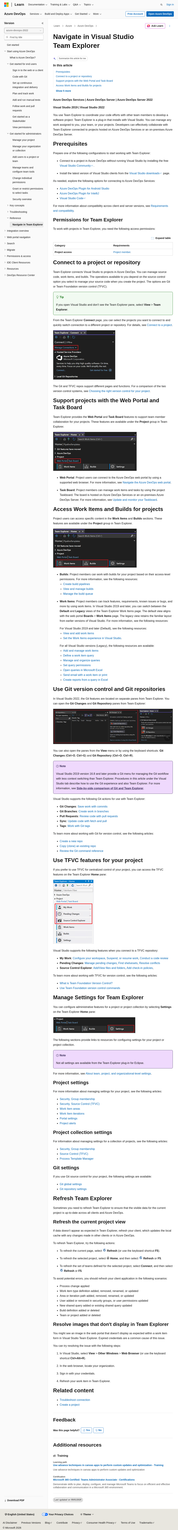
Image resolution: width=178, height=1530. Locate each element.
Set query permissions (77, 665)
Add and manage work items (81, 650)
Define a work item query (78, 655)
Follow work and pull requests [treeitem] (24, 108)
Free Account (135, 13)
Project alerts (68, 1123)
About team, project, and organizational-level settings (118, 1073)
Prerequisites (63, 71)
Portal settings (68, 1118)
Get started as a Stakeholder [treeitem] (21, 118)
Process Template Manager (77, 1158)
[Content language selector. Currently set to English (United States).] (19, 1514)
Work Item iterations (72, 1113)
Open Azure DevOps (160, 13)
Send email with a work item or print (85, 674)
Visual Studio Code (71, 198)
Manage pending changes (101, 963)
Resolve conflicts (149, 963)
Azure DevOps (85, 25)
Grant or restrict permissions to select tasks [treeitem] (28, 190)
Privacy (76, 1522)
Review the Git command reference (81, 850)
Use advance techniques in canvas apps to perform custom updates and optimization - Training (108, 1465)
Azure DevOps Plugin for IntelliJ (79, 193)
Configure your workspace (89, 958)
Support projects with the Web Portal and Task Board (84, 80)
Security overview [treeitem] (22, 199)
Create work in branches (94, 811)
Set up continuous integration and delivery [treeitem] (25, 85)
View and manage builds (78, 588)
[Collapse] (42, 23)
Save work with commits (93, 806)
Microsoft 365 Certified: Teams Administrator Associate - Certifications (94, 1479)
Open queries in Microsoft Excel (83, 670)
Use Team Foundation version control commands (90, 988)
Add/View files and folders (109, 967)
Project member (121, 252)
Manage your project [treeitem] (24, 140)
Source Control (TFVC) (74, 1153)
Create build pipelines (76, 584)
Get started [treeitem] (13, 45)
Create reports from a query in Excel (85, 679)
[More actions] (170, 26)
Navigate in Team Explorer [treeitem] (28, 224)
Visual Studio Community (75, 165)
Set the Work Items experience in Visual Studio (92, 638)
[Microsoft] (6, 4)
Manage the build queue (78, 593)
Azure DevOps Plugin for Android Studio (84, 188)
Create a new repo (71, 841)
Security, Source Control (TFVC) (80, 1103)
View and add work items (78, 633)
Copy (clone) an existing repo (78, 846)
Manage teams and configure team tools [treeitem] (23, 169)
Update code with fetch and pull (87, 821)
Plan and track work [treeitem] (23, 93)
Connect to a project (159, 325)
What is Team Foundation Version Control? (86, 983)
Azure (69, 25)
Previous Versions (31, 1522)
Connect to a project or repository (74, 76)
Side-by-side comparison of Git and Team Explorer (110, 788)
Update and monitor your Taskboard (135, 499)
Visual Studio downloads (144, 173)
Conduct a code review (154, 958)
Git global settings (71, 1184)
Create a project (70, 1404)
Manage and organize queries (81, 660)
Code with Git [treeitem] (20, 76)
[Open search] (161, 5)
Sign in (170, 4)
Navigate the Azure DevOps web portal (147, 482)
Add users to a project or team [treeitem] (26, 159)
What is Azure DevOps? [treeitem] (23, 57)
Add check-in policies (140, 967)
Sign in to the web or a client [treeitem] (28, 70)
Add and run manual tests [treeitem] (26, 99)
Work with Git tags (79, 825)
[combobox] (23, 30)
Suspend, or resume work (122, 958)
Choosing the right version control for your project (119, 391)
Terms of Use (128, 1522)
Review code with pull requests (99, 816)
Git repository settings (73, 1189)
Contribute (62, 1522)
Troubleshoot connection (75, 1399)
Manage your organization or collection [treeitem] (27, 148)
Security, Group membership (77, 1099)
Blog (47, 1522)
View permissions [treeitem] (22, 127)
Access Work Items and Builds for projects (79, 85)
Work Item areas (70, 1108)
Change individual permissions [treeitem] (22, 180)
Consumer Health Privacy (100, 1522)
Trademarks (145, 1522)
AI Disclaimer (10, 1522)
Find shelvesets (128, 963)
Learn (57, 25)
